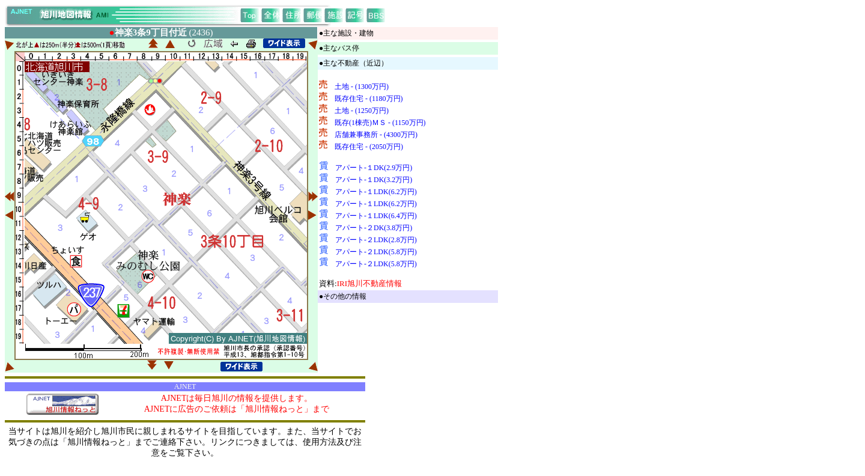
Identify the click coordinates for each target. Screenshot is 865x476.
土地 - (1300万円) (362, 86)
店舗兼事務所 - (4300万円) (376, 134)
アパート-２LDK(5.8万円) (376, 252)
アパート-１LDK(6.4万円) (376, 216)
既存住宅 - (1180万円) (369, 98)
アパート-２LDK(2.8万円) (376, 240)
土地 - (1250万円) (362, 110)
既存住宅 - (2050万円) (369, 146)
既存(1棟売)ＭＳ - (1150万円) (380, 122)
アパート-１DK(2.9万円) (373, 167)
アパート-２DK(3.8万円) (373, 228)
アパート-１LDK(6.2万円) (376, 192)
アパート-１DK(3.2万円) (373, 179)
